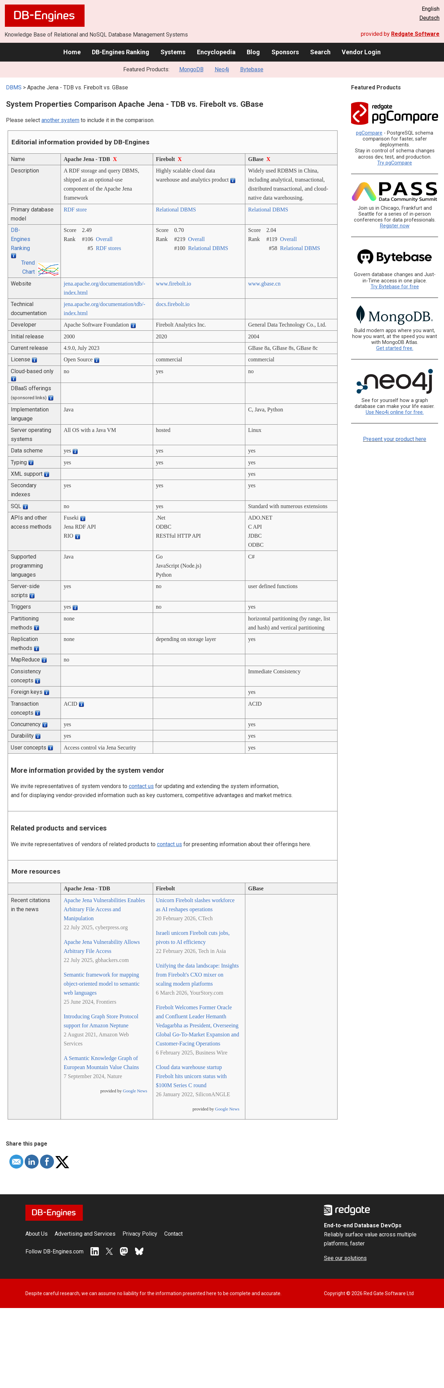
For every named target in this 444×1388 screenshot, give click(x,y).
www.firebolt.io (173, 284)
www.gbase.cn (264, 284)
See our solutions (345, 1258)
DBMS (14, 87)
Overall (104, 239)
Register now (395, 226)
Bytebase (251, 69)
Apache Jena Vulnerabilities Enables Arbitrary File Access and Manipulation (104, 909)
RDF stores (108, 248)
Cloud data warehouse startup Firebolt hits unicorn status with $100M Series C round (191, 1076)
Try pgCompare (394, 163)
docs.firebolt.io (173, 304)
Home (72, 52)
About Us (36, 1233)
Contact (173, 1233)
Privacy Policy (139, 1233)
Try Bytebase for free (395, 287)
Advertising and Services (85, 1233)
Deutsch (429, 18)
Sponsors (285, 52)
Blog (253, 52)
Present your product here (394, 439)
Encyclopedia (216, 52)
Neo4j (222, 69)
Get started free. (394, 348)
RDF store (75, 209)
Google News (135, 1091)
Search (320, 52)
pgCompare (369, 133)
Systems (172, 52)
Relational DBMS (176, 209)
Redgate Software (415, 34)
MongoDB (191, 69)
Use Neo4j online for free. (395, 412)
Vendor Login (361, 52)
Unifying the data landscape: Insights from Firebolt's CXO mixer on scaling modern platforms (197, 975)
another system (60, 120)
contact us (141, 786)
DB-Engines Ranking (120, 52)
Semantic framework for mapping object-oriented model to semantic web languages (102, 984)
